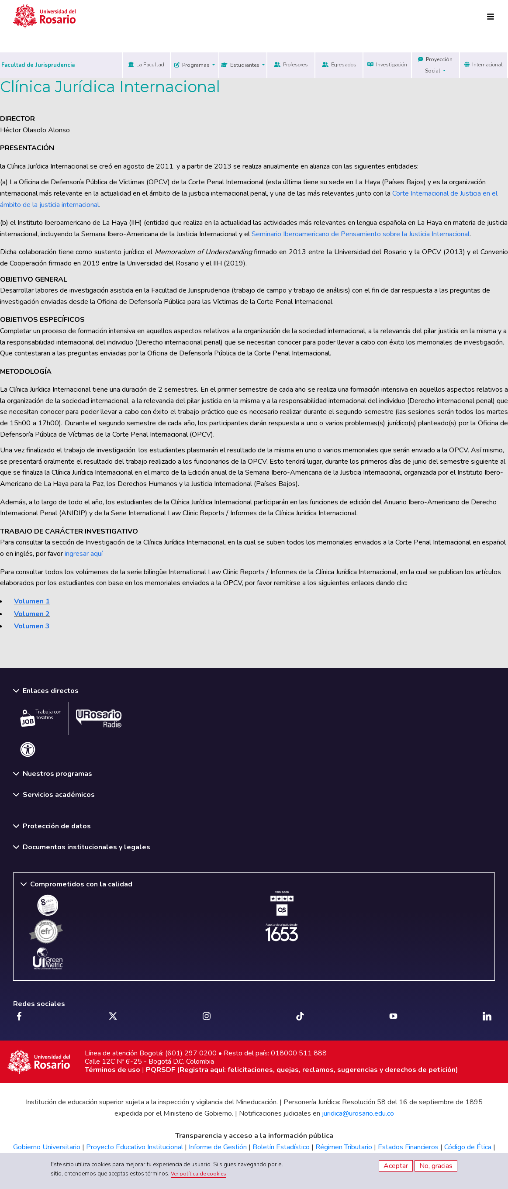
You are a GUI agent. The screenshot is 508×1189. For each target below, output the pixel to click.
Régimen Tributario (343, 1147)
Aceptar (396, 1166)
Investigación (387, 64)
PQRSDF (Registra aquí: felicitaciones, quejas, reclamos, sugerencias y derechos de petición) (302, 1070)
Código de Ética (467, 1147)
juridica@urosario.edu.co (358, 1113)
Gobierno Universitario (46, 1147)
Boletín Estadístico (281, 1147)
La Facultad (146, 64)
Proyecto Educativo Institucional (134, 1147)
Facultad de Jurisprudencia (38, 65)
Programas (192, 65)
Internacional (483, 64)
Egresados (339, 64)
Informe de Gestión (218, 1147)
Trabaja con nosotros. (41, 718)
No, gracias (436, 1166)
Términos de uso (112, 1070)
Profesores (291, 64)
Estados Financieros (408, 1147)
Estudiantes (241, 65)
